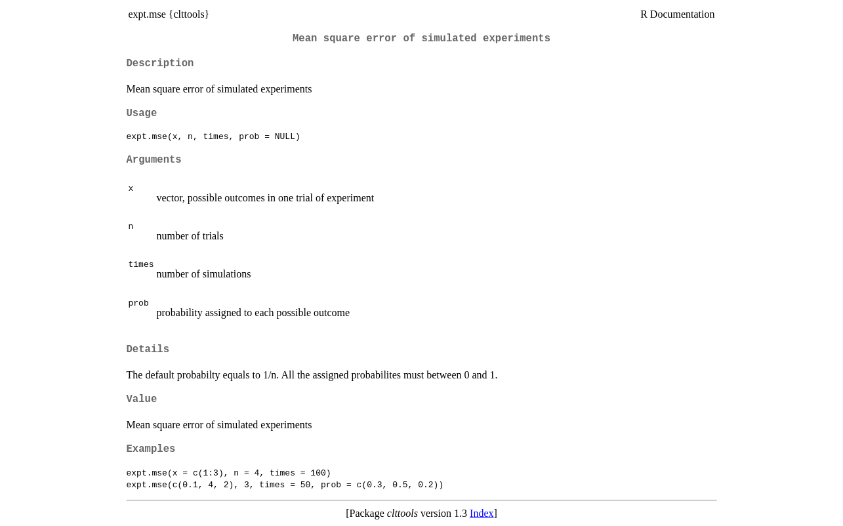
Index (481, 513)
